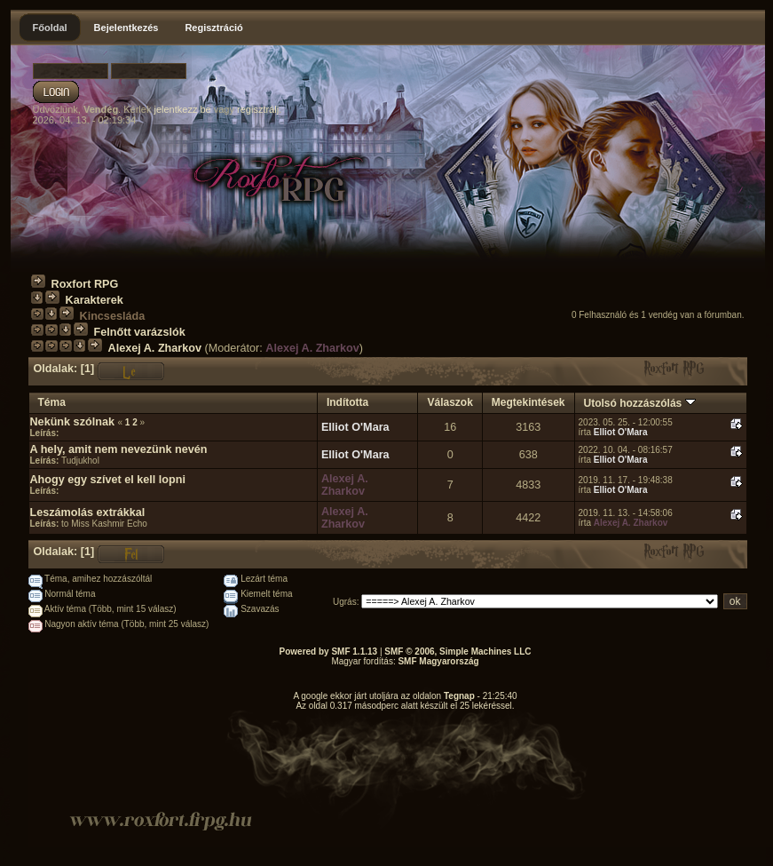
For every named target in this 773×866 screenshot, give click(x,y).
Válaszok (449, 402)
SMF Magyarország (438, 661)
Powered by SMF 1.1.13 (329, 651)
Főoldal (50, 27)
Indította (347, 402)
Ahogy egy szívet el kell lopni (107, 479)
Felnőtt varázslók (139, 332)
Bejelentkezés (126, 27)
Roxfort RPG (85, 284)
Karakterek (94, 300)
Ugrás (345, 602)
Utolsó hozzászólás (640, 403)
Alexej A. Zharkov (154, 348)
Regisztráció (213, 27)
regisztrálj (258, 109)
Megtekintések (528, 402)
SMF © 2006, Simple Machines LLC (457, 651)
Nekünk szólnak (72, 422)
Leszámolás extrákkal (88, 512)
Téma (52, 402)
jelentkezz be (182, 109)
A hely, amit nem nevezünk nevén (119, 449)
